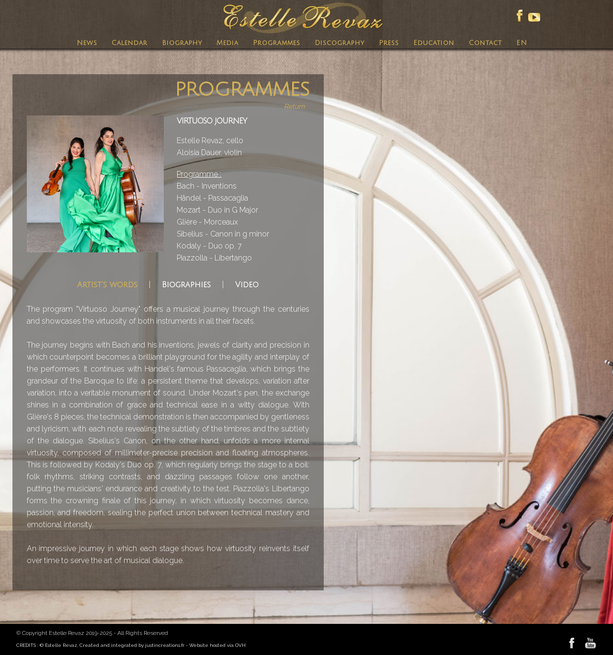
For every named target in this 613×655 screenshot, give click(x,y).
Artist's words (107, 285)
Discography (339, 42)
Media (227, 42)
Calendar (130, 42)
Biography (182, 42)
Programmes (276, 42)
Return (294, 106)
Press (389, 42)
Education (433, 42)
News (87, 42)
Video (247, 285)
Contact (485, 42)
